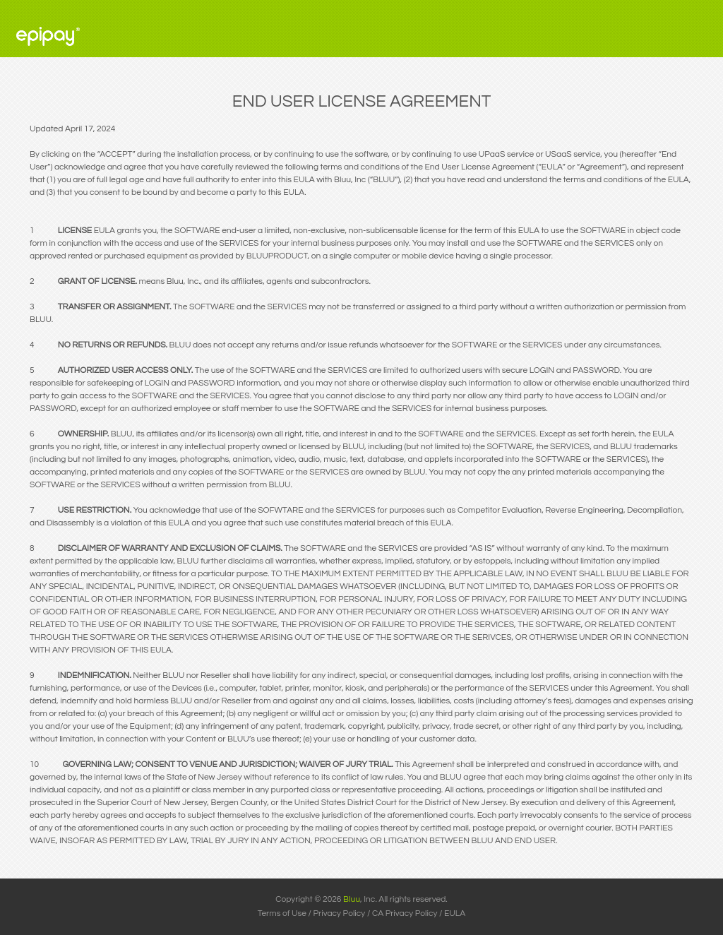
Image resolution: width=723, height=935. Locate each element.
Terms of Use (282, 913)
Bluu (351, 899)
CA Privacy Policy (405, 913)
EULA (454, 913)
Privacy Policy (339, 913)
